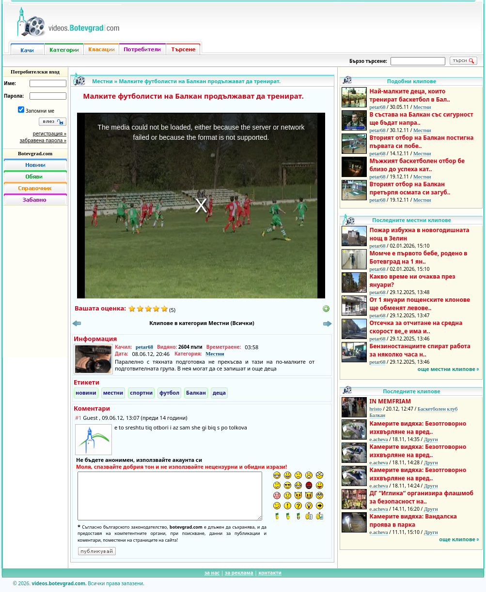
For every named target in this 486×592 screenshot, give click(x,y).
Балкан (196, 392)
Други (431, 439)
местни (113, 392)
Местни (102, 81)
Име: (10, 83)
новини (86, 392)
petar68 (144, 347)
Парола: (14, 95)
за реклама (239, 572)
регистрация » (49, 133)
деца (219, 392)
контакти (270, 572)
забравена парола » (43, 140)
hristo (376, 409)
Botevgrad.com (35, 153)
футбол (169, 392)
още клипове (457, 539)
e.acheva (379, 439)
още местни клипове (446, 368)
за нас (211, 572)
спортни (141, 392)
